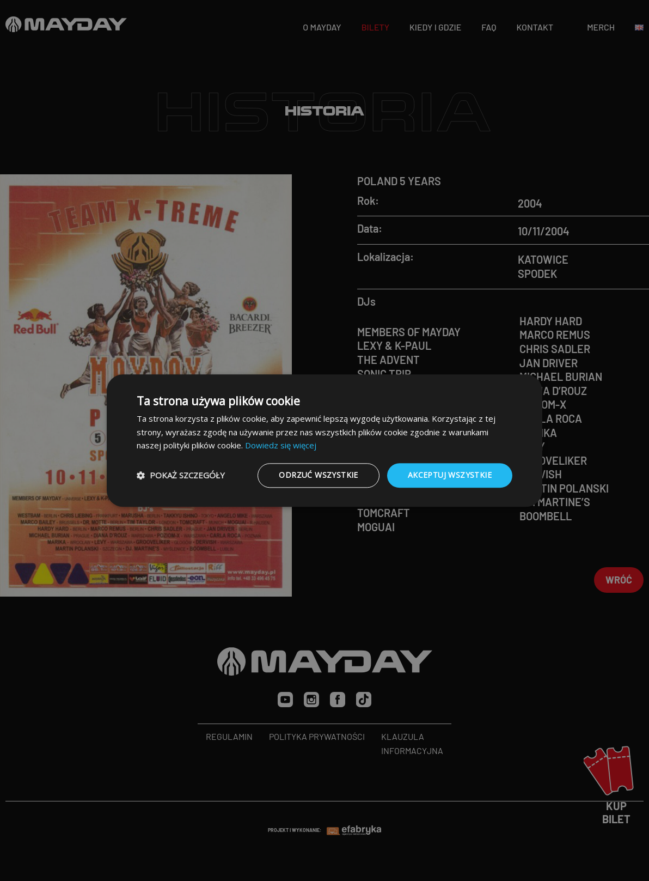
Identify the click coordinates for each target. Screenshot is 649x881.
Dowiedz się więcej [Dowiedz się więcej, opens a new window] (280, 445)
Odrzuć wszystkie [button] (318, 475)
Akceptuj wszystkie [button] (450, 475)
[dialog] (324, 440)
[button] (181, 476)
